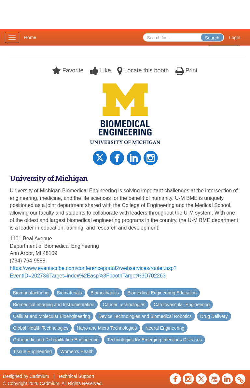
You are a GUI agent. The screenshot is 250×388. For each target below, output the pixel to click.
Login (234, 37)
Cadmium (39, 376)
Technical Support (76, 376)
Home (30, 37)
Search (212, 37)
